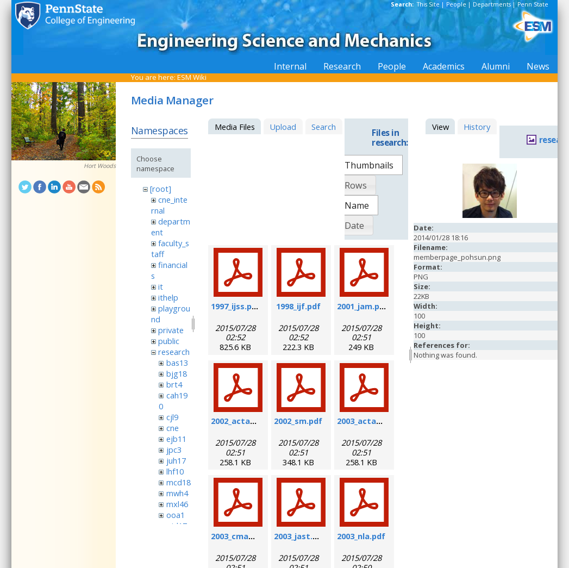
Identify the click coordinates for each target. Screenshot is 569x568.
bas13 (177, 362)
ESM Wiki (192, 77)
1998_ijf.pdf (298, 306)
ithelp (168, 297)
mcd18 (178, 482)
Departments (492, 4)
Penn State (532, 4)
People (456, 4)
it (160, 286)
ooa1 (175, 514)
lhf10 (175, 471)
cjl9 (172, 416)
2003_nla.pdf (361, 535)
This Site (428, 4)
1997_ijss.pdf (235, 306)
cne (172, 427)
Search (323, 126)
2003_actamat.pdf (373, 420)
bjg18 (176, 373)
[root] (160, 188)
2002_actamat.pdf (247, 420)
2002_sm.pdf (298, 420)
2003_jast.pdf (300, 535)
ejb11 (176, 438)
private (171, 329)
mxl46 (177, 503)
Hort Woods (100, 166)
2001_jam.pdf (362, 306)
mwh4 (177, 493)
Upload (283, 126)
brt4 (174, 384)
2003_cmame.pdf (244, 535)
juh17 (176, 460)
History (477, 126)
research (174, 351)
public (168, 340)
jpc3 (174, 449)
